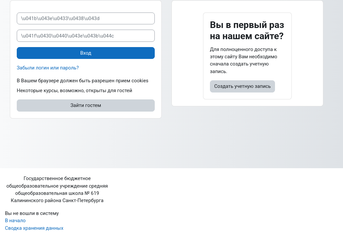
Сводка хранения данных (34, 228)
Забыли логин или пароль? (48, 68)
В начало (15, 221)
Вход (85, 53)
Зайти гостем (86, 105)
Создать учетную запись (242, 86)
